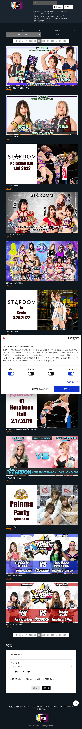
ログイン (69, 7)
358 (30, 41)
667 (60, 41)
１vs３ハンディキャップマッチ (17, 234)
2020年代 (36, 18)
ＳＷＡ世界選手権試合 (14, 478)
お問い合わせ (41, 709)
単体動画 (14, 672)
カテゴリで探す (15, 663)
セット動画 (26, 672)
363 (52, 41)
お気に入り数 (28, 34)
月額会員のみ (49, 679)
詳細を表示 (71, 382)
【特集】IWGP (48, 11)
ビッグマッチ (62, 11)
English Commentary (61, 18)
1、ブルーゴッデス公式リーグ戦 (17, 88)
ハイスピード (62, 16)
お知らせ (70, 706)
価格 (65, 34)
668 (64, 41)
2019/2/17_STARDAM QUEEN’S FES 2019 (21, 429)
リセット (35, 688)
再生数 (65, 30)
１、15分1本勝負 (12, 137)
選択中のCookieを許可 (40, 389)
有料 (38, 679)
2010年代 (47, 18)
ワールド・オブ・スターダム (43, 14)
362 (48, 41)
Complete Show (12, 185)
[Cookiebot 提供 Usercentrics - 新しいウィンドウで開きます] (69, 338)
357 (26, 41)
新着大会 (36, 11)
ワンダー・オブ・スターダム (43, 16)
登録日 (30, 30)
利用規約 (12, 706)
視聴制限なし (16, 679)
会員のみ (29, 679)
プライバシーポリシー (44, 706)
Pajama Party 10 (12, 527)
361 (43, 41)
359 (34, 41)
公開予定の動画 (38, 21)
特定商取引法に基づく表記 (25, 706)
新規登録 (59, 7)
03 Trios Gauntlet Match (15, 283)
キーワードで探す (16, 654)
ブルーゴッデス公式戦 (14, 575)
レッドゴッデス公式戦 (14, 624)
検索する (46, 688)
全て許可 (66, 389)
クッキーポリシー (59, 706)
